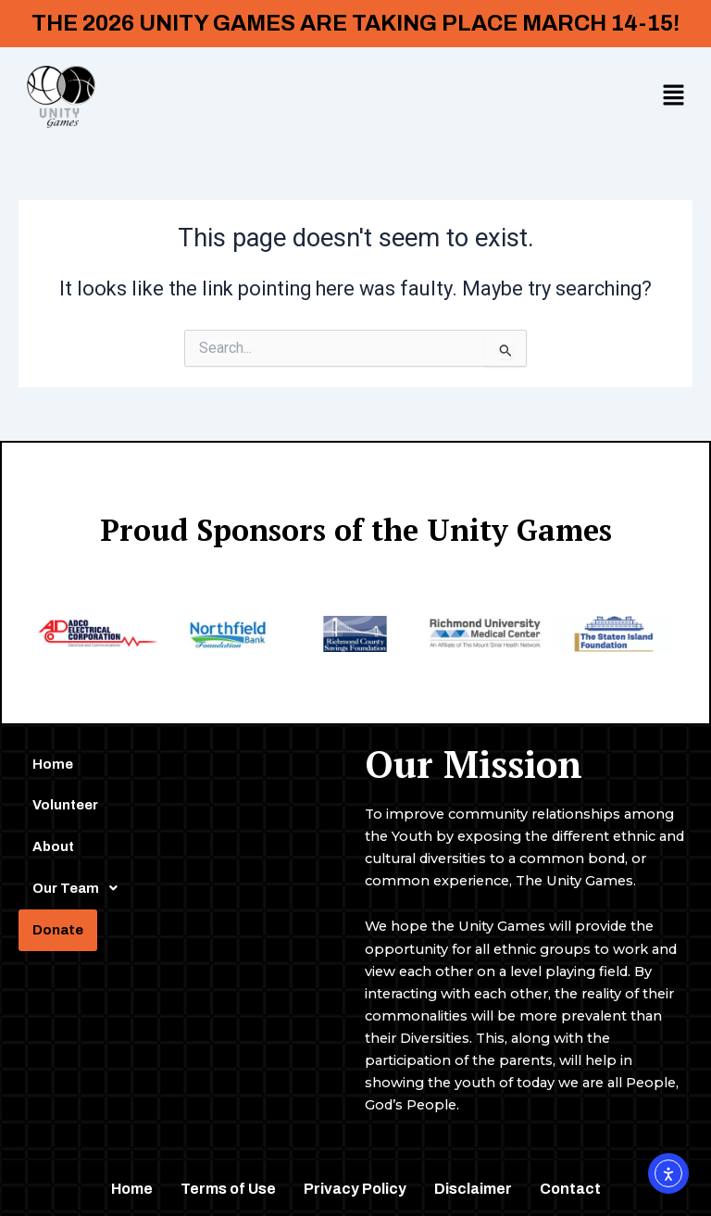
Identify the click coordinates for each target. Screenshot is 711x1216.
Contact (570, 1189)
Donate (57, 929)
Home (52, 764)
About (53, 846)
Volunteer (65, 804)
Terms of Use (228, 1189)
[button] (673, 96)
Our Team (80, 888)
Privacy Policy (355, 1189)
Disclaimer (473, 1189)
